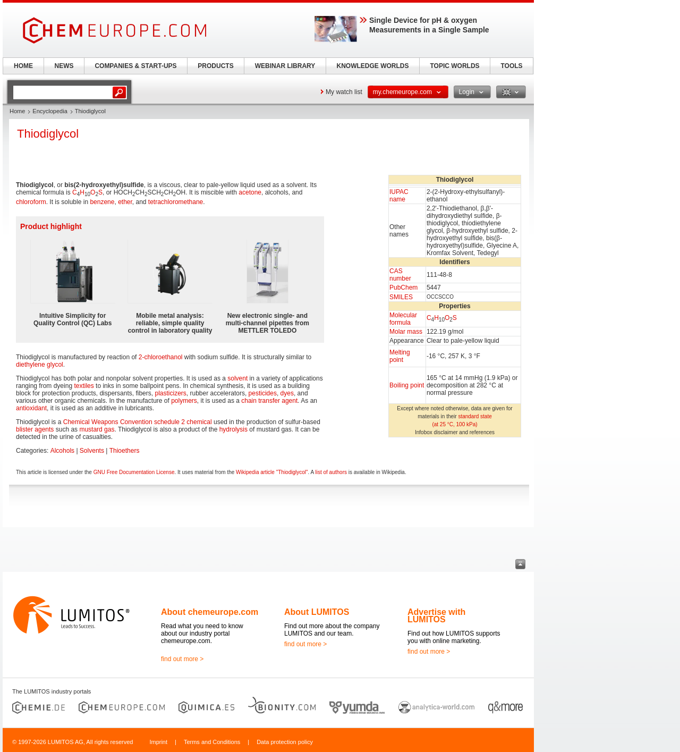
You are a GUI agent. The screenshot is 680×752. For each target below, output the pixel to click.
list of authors (330, 472)
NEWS (64, 66)
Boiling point (406, 385)
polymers (184, 400)
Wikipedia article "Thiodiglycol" (272, 472)
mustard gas (96, 429)
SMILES (401, 297)
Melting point (399, 356)
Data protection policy (285, 742)
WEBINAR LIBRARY (285, 66)
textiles (84, 386)
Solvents (92, 450)
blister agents (35, 429)
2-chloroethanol (161, 357)
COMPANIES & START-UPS (135, 66)
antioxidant (31, 408)
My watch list (344, 92)
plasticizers (170, 393)
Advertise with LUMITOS (436, 615)
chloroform (31, 202)
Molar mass (405, 331)
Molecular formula (403, 318)
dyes (287, 393)
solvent (237, 378)
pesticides (263, 393)
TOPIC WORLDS (454, 66)
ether (125, 202)
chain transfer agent (269, 400)
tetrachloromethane (175, 202)
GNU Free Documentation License (134, 472)
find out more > (182, 659)
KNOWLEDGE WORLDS (373, 66)
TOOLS (511, 66)
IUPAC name (399, 195)
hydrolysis (233, 429)
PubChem (403, 287)
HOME (23, 66)
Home (17, 111)
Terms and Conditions (212, 742)
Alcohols (62, 450)
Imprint (158, 742)
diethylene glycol (39, 364)
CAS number (400, 274)
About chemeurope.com (209, 611)
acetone (250, 192)
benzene (102, 202)
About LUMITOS (316, 611)
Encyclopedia (49, 111)
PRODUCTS (215, 66)
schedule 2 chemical (183, 422)
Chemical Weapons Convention (107, 422)
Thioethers (124, 450)
